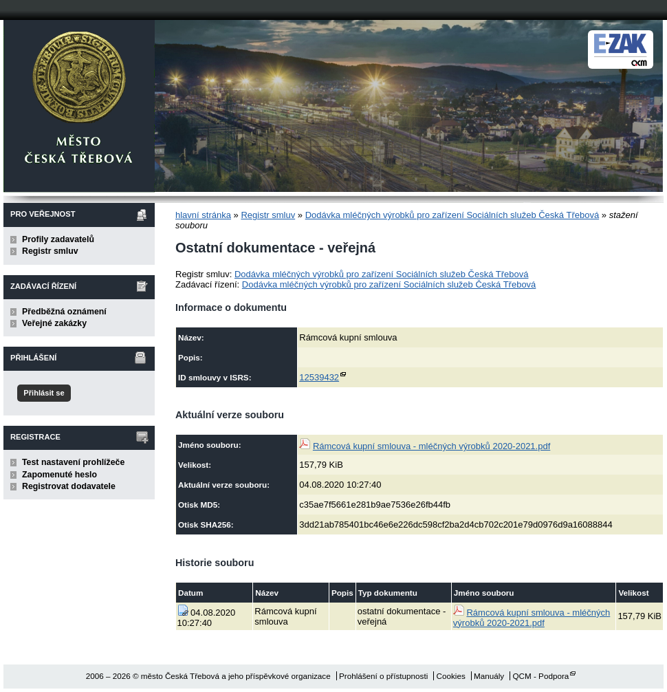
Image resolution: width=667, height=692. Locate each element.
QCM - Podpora (540, 675)
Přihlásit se (43, 393)
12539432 (319, 377)
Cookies (451, 675)
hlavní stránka (203, 215)
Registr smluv (50, 251)
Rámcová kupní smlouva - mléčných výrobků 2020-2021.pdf (431, 446)
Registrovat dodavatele (69, 486)
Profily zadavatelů (58, 239)
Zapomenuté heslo (59, 474)
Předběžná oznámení (64, 311)
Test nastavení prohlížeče (73, 462)
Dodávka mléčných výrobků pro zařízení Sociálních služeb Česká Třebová (452, 215)
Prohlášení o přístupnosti (383, 675)
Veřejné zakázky (54, 323)
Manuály (489, 675)
